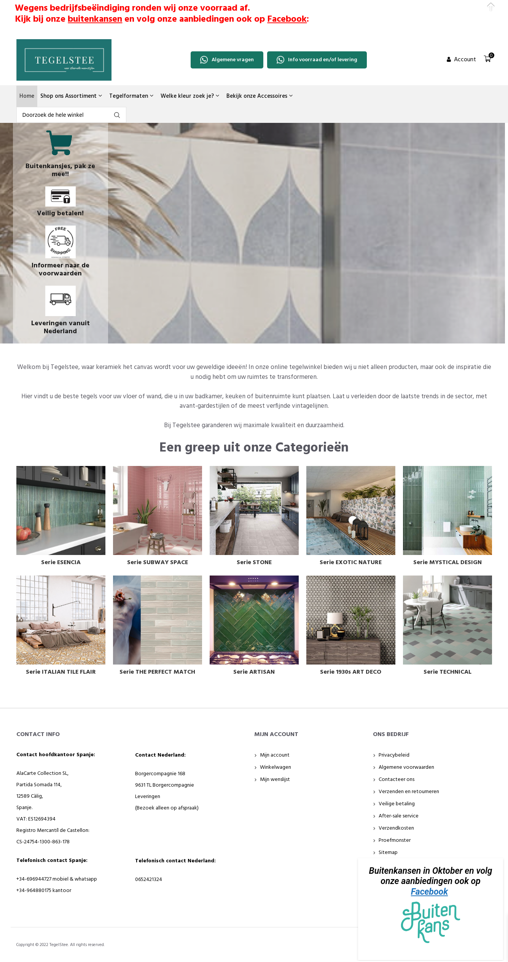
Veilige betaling (397, 804)
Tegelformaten (131, 96)
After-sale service (399, 816)
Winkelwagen (275, 767)
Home (26, 96)
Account (465, 59)
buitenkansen (95, 19)
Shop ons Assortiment (71, 96)
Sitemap (388, 852)
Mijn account (275, 755)
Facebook (429, 892)
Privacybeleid (394, 755)
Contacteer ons (396, 779)
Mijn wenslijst (275, 779)
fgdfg (117, 115)
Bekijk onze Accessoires (260, 96)
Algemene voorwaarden (406, 767)
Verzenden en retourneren (409, 791)
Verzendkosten (396, 828)
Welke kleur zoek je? (190, 96)
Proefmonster (395, 840)
